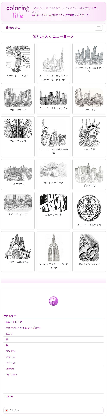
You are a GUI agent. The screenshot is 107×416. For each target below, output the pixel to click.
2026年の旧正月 (14, 321)
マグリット (12, 374)
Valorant (10, 368)
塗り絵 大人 (13, 27)
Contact (9, 396)
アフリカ (10, 357)
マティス (10, 362)
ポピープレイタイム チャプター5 (23, 327)
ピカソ (9, 333)
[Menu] (99, 28)
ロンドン (10, 351)
